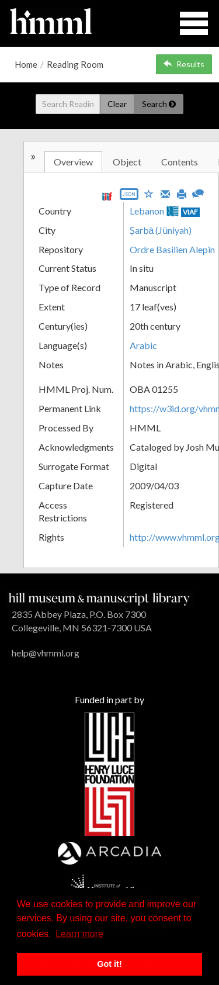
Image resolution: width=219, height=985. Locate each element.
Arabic (143, 345)
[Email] (165, 193)
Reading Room (75, 64)
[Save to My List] (149, 193)
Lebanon (147, 210)
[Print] (181, 193)
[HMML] (99, 597)
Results (184, 64)
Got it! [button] (109, 964)
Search (159, 104)
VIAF (190, 212)
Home (26, 64)
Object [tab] (127, 161)
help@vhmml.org (45, 652)
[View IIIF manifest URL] (107, 196)
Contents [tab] (179, 161)
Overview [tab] (73, 161)
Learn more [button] (79, 934)
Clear (117, 104)
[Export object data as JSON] (129, 197)
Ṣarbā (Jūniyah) (161, 230)
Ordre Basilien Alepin (172, 249)
